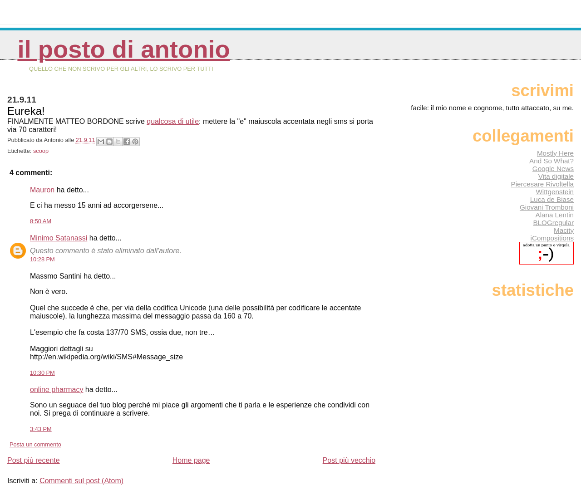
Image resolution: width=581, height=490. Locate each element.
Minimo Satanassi (58, 238)
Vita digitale (556, 176)
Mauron (42, 190)
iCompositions (552, 238)
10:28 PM (42, 259)
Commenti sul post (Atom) (81, 481)
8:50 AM (40, 221)
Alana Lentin (555, 215)
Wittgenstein (555, 192)
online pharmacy (56, 389)
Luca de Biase (552, 199)
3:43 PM (41, 429)
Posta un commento (35, 444)
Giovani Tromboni (547, 207)
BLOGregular (553, 222)
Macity (564, 230)
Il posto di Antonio (123, 49)
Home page (191, 460)
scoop (41, 150)
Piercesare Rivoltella (542, 184)
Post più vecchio (349, 460)
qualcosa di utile (173, 121)
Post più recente (33, 460)
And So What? (551, 161)
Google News (553, 168)
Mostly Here (555, 153)
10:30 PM (42, 372)
